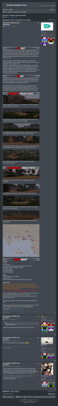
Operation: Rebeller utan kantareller (14, 15)
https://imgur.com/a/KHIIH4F (17, 309)
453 (44, 378)
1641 (45, 34)
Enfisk (42, 31)
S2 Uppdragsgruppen (12, 17)
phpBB (24, 399)
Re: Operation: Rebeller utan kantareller (11, 316)
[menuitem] (11, 10)
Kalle (42, 316)
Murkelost (44, 344)
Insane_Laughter (46, 376)
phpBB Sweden (30, 401)
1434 (45, 319)
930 (44, 347)
